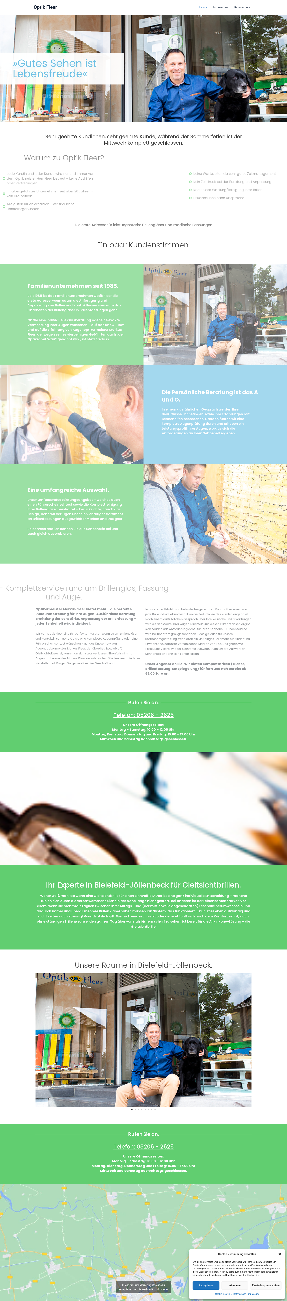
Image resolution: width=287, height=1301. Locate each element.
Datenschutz (239, 1294)
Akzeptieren (206, 1285)
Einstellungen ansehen (265, 1285)
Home (204, 7)
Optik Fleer (45, 7)
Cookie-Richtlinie (223, 1294)
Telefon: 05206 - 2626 (143, 715)
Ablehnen (235, 1285)
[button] (280, 1254)
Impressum (253, 1294)
